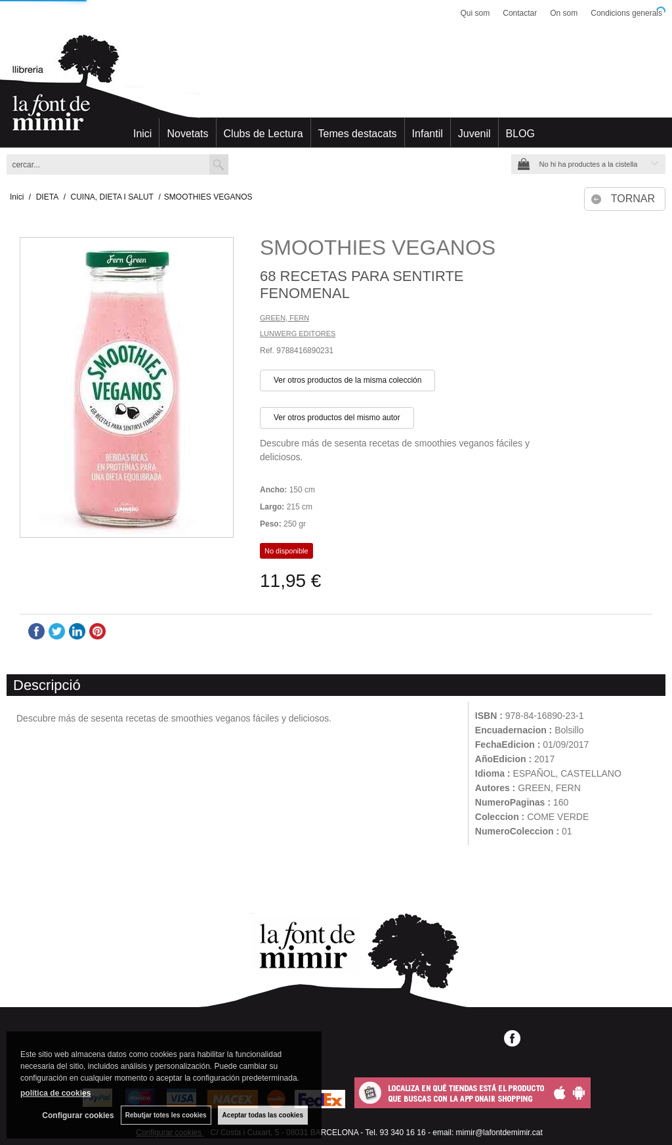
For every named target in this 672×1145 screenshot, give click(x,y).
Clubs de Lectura (263, 133)
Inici (142, 133)
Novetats (187, 133)
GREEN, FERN (284, 318)
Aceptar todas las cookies (262, 1115)
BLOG (520, 133)
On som (564, 13)
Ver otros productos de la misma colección (347, 380)
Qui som (475, 13)
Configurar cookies (78, 1115)
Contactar (520, 13)
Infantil (427, 133)
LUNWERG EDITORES (297, 333)
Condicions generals (626, 13)
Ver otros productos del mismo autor (337, 417)
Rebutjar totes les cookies (166, 1115)
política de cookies (55, 1093)
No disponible (286, 551)
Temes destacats (357, 133)
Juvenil (474, 133)
